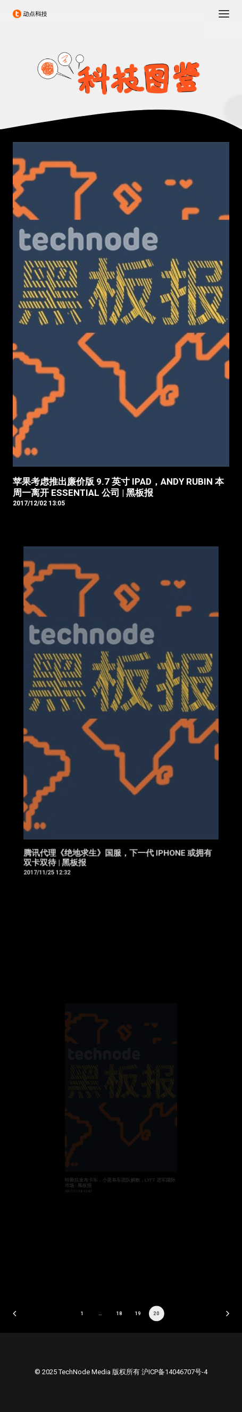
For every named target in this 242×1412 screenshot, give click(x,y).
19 (138, 1313)
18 (119, 1313)
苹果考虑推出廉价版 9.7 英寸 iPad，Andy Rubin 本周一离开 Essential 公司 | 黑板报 (118, 486)
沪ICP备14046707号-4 (174, 1372)
